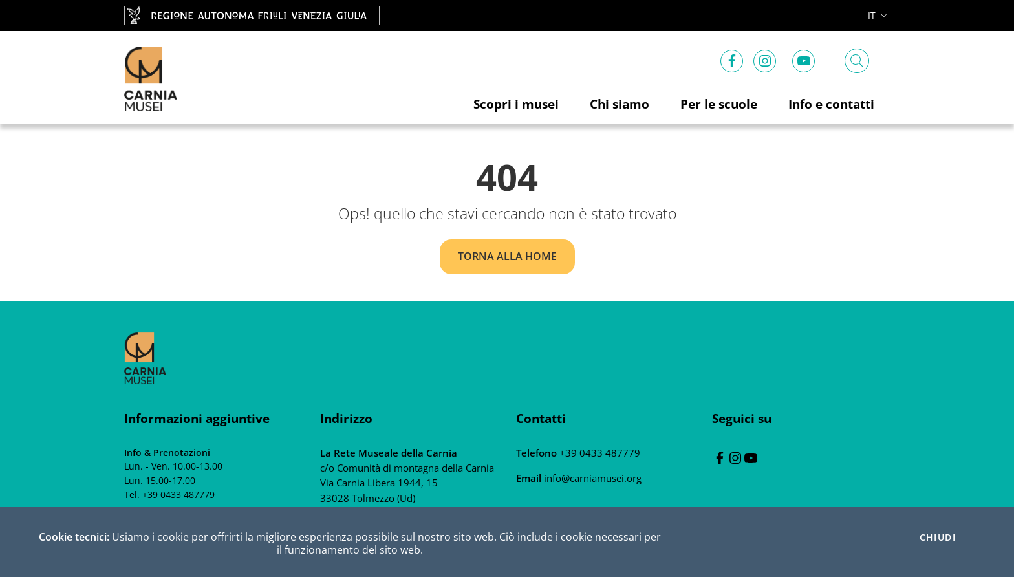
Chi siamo (619, 104)
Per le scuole (718, 104)
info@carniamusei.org (591, 478)
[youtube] (804, 58)
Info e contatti (831, 104)
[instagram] (765, 58)
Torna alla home (507, 256)
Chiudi (938, 537)
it (879, 15)
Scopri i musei (516, 104)
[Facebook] (732, 58)
